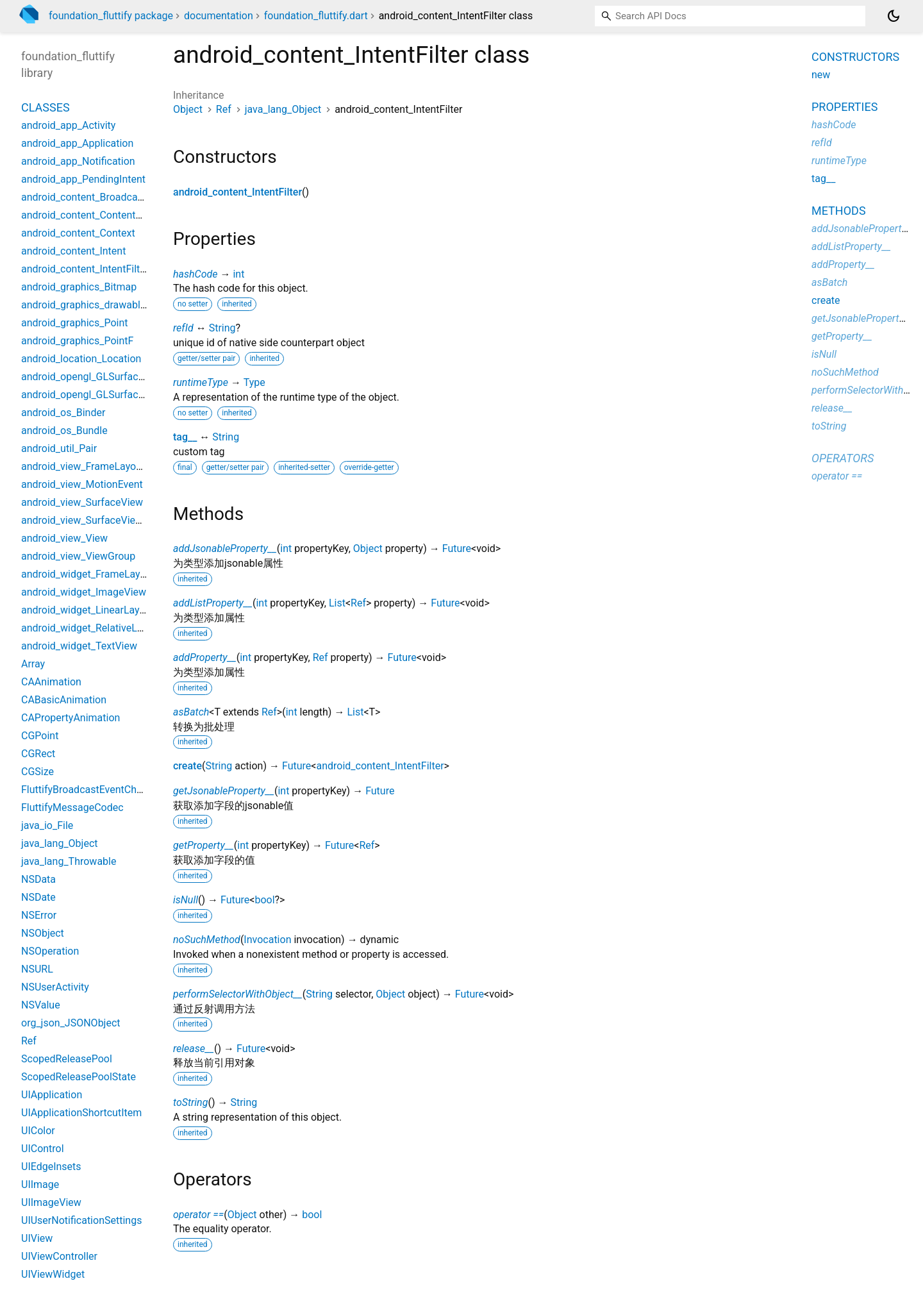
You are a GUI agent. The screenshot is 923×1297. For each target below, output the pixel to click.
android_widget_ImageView (83, 592)
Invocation (267, 939)
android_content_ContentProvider (97, 215)
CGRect (38, 754)
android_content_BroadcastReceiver (103, 197)
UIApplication (51, 1095)
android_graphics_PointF (77, 341)
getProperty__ (203, 845)
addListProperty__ (213, 603)
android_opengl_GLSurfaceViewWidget (109, 395)
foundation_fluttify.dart (316, 16)
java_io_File (47, 825)
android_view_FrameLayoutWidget (99, 466)
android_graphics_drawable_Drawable (107, 305)
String (222, 328)
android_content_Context (78, 233)
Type (254, 382)
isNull (185, 900)
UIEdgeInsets (51, 1166)
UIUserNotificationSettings (81, 1220)
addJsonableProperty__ (225, 548)
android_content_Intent (73, 251)
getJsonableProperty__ (223, 791)
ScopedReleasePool (66, 1059)
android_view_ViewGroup (78, 556)
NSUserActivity (55, 987)
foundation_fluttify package (111, 16)
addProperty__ (205, 657)
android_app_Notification (78, 161)
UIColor (38, 1131)
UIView (37, 1238)
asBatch (191, 712)
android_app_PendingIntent (83, 179)
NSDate (38, 897)
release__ (193, 1048)
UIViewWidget (53, 1274)
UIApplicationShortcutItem (81, 1113)
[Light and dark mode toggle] (893, 16)
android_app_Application (77, 143)
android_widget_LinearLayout (87, 610)
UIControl (42, 1148)
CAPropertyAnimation (70, 718)
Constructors (855, 56)
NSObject (42, 933)
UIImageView (51, 1202)
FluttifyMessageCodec (72, 807)
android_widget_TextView (79, 646)
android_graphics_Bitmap (79, 287)
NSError (38, 915)
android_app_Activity (68, 125)
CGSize (37, 772)
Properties (844, 106)
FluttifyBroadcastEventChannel (91, 789)
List (337, 603)
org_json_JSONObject (71, 1023)
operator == (198, 1215)
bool (264, 900)
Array (33, 664)
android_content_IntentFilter (237, 192)
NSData (38, 879)
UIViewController (59, 1256)
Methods (838, 210)
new (820, 75)
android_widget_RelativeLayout (91, 628)
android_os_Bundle (64, 430)
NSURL (37, 969)
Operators (842, 458)
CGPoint (39, 736)
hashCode (195, 274)
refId (183, 328)
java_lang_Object (283, 109)
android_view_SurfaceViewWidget (98, 520)
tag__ (185, 437)
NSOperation (50, 951)
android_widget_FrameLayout (88, 574)
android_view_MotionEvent (82, 484)
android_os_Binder (63, 412)
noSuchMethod (206, 939)
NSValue (40, 1005)
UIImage (40, 1184)
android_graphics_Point (74, 323)
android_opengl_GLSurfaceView (93, 377)
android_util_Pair (59, 448)
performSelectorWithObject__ (238, 994)
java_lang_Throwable (68, 861)
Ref (223, 109)
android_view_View (64, 538)
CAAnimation (51, 682)
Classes (45, 107)
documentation (218, 16)
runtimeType (200, 382)
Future (456, 548)
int (238, 274)
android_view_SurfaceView (82, 502)
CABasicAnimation (63, 700)
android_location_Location (81, 359)
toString (190, 1102)
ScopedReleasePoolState (78, 1077)
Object (188, 109)
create (187, 766)
